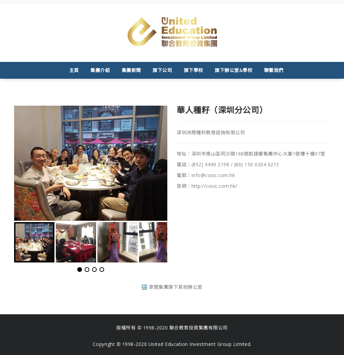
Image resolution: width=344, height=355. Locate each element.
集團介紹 (100, 70)
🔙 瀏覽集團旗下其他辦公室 (172, 287)
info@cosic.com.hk (213, 175)
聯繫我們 (274, 70)
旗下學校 (193, 70)
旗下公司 (162, 70)
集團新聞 (131, 70)
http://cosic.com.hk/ (214, 186)
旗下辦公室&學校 (233, 70)
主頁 (74, 70)
